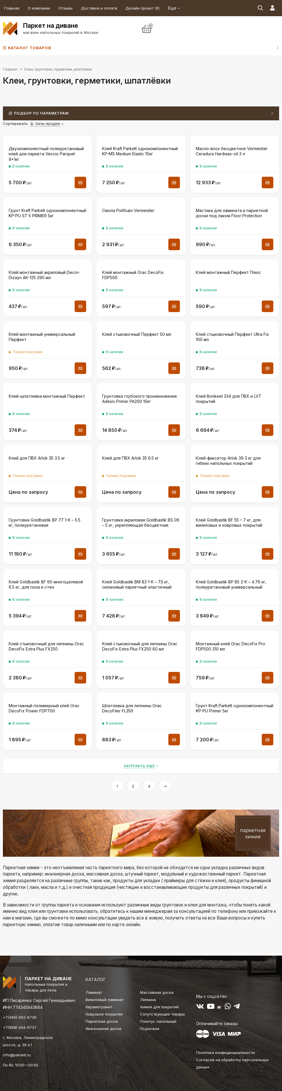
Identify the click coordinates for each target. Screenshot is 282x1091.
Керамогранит (99, 1007)
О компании (39, 8)
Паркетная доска (102, 1021)
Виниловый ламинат (105, 999)
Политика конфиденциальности (225, 1052)
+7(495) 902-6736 (19, 1017)
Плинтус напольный (158, 1021)
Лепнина (148, 999)
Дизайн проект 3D (143, 8)
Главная (11, 8)
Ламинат (94, 992)
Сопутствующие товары (162, 1014)
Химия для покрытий (159, 1007)
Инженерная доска (103, 1028)
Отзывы (65, 8)
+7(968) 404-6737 (19, 1027)
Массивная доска (157, 992)
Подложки (149, 1028)
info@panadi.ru (17, 1055)
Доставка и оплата (99, 8)
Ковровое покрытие (104, 1014)
